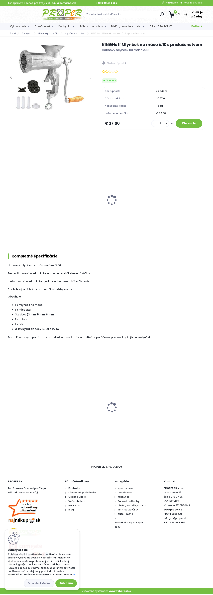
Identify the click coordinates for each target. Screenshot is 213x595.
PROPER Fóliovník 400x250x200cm (71, 399)
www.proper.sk (173, 510)
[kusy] (158, 123)
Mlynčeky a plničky (48, 33)
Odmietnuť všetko (39, 583)
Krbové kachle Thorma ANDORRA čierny (181, 412)
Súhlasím (66, 583)
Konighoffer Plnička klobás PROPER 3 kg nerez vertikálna (78, 204)
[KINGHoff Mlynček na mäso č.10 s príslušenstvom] (49, 76)
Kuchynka (64, 26)
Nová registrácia (193, 2)
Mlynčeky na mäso (75, 33)
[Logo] (28, 14)
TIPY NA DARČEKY (161, 26)
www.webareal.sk (120, 591)
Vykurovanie (18, 26)
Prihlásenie (172, 2)
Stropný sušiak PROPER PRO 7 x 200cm (29, 412)
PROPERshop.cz (173, 514)
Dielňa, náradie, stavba (126, 26)
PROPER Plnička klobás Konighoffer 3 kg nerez (124, 204)
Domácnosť (42, 26)
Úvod (13, 33)
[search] (139, 15)
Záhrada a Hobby (91, 26)
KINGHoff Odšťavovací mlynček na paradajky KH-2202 (180, 204)
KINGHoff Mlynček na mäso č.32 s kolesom (30, 204)
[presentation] (10, 197)
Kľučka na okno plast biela (127, 405)
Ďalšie (195, 26)
